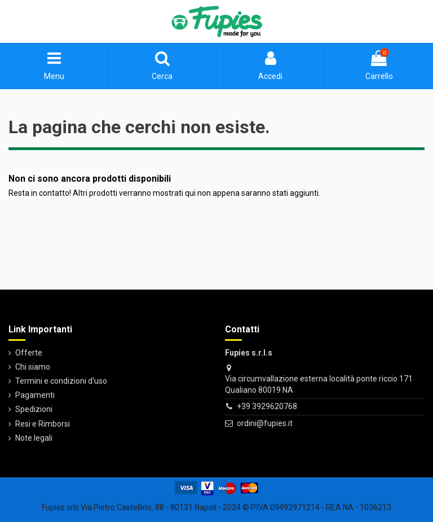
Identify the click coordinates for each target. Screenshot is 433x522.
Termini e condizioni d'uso (61, 380)
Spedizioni (33, 409)
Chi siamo (32, 366)
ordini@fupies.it (265, 423)
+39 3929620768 (267, 406)
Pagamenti (35, 395)
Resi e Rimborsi (42, 423)
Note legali (33, 437)
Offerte (28, 352)
